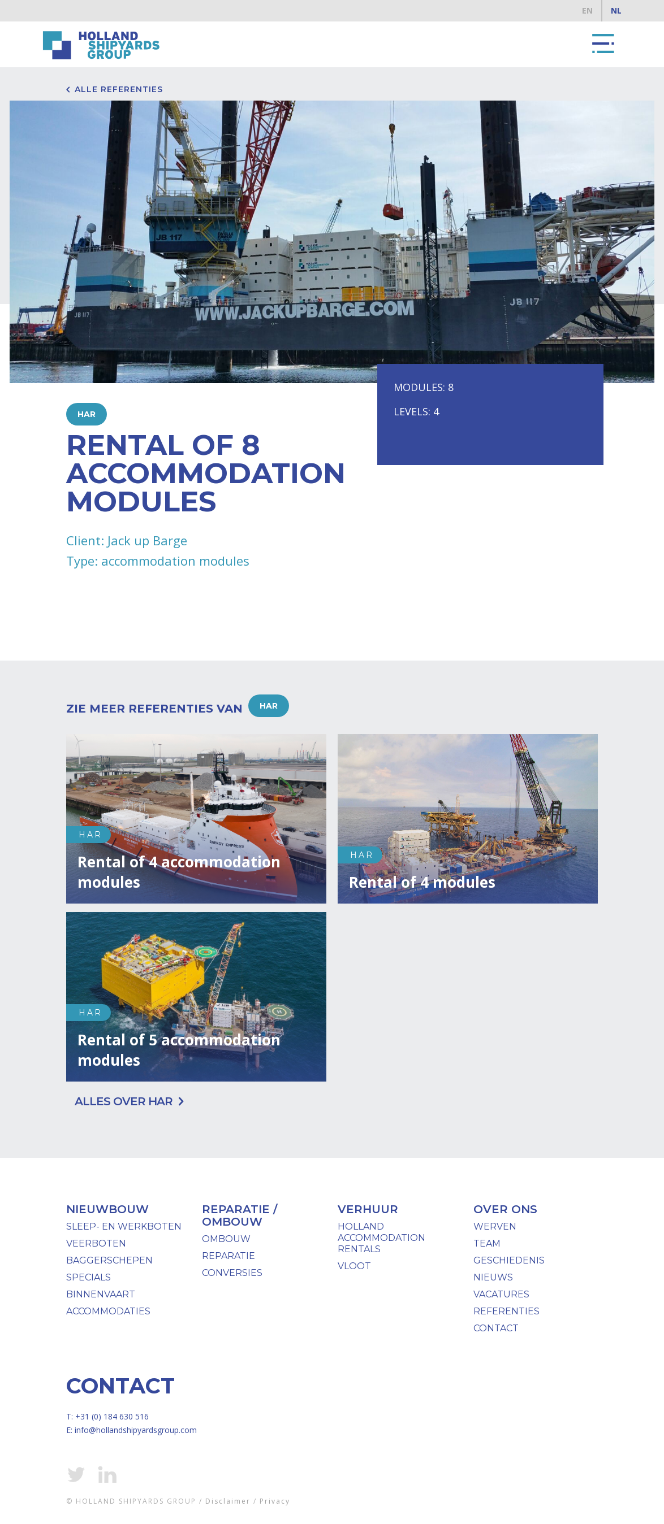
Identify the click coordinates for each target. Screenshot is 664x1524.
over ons (505, 1209)
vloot (354, 1266)
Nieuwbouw (107, 1209)
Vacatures (501, 1294)
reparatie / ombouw (239, 1215)
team (487, 1243)
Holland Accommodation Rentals (381, 1237)
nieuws (493, 1277)
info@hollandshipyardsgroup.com (136, 1430)
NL (616, 10)
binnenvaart (100, 1294)
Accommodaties (108, 1311)
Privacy (275, 1501)
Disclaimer (228, 1501)
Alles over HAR (124, 1101)
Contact (496, 1328)
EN (587, 10)
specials (88, 1277)
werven (494, 1226)
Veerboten (96, 1243)
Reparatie (228, 1256)
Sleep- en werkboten (124, 1226)
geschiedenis (509, 1260)
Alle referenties (119, 89)
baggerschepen (109, 1260)
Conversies (232, 1272)
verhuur (368, 1209)
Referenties (506, 1311)
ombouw (226, 1239)
